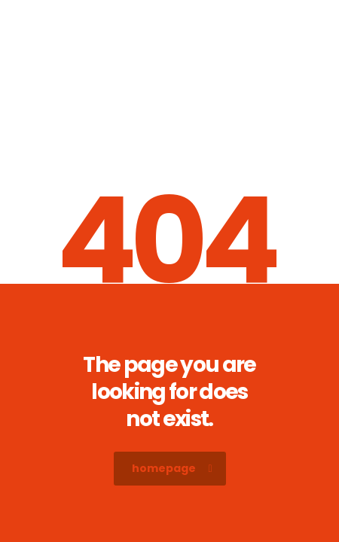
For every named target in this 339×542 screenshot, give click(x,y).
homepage (172, 468)
